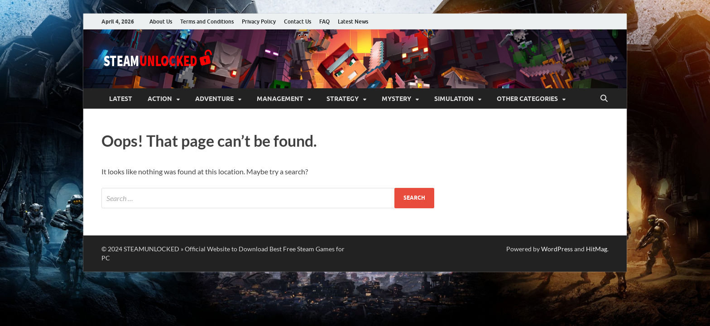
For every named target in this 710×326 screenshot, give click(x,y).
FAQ (324, 21)
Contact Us (297, 21)
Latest (120, 98)
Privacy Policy (259, 21)
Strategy (342, 98)
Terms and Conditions (207, 21)
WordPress (557, 249)
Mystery (396, 98)
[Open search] (604, 98)
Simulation (454, 98)
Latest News (353, 21)
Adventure (214, 98)
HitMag (596, 249)
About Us (160, 21)
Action (160, 98)
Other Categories (527, 98)
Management (280, 98)
